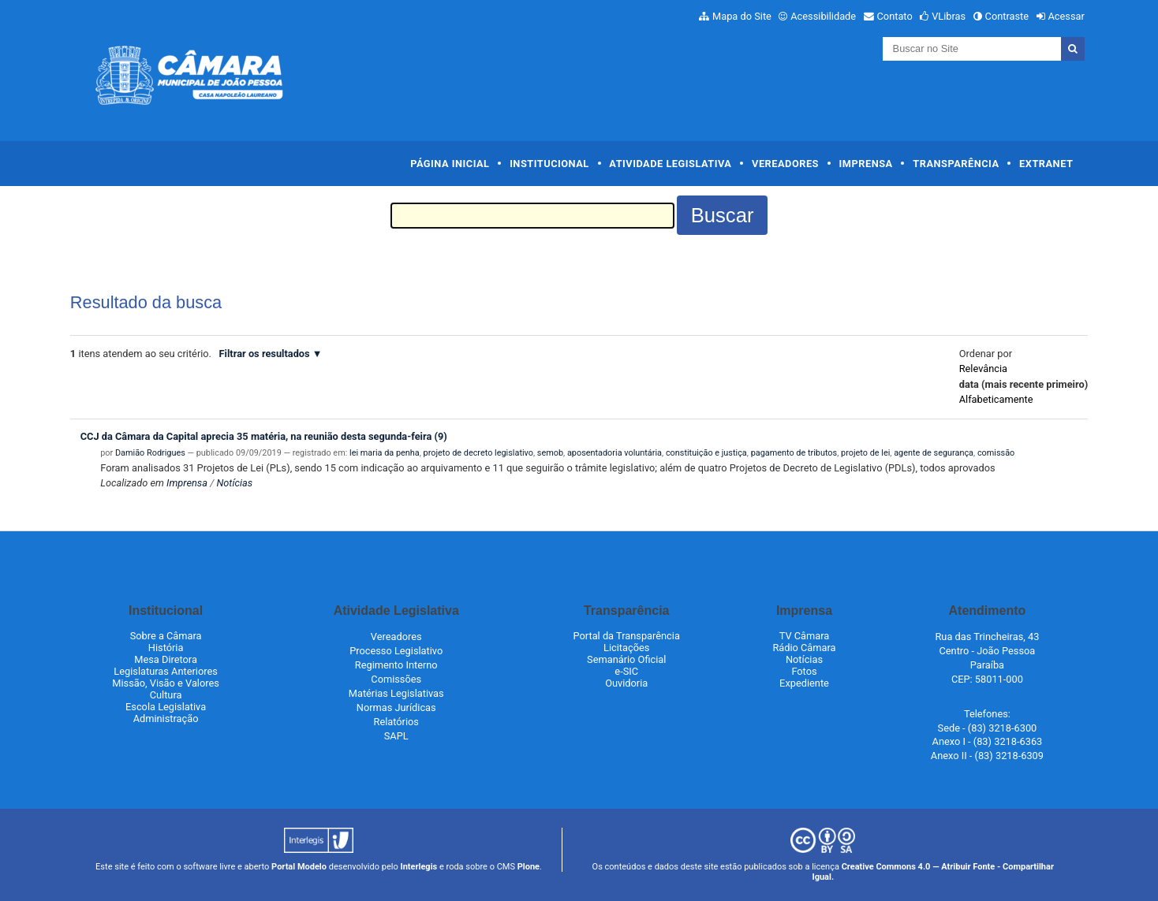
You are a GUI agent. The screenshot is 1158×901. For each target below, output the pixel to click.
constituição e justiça (706, 453)
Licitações (626, 647)
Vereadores (785, 163)
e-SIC (626, 671)
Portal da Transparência (626, 636)
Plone (528, 867)
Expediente (804, 683)
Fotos (803, 671)
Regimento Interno (396, 665)
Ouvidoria (626, 683)
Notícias (234, 483)
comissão (995, 453)
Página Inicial (449, 163)
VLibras (949, 16)
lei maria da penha (384, 453)
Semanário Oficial (626, 659)
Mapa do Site (741, 16)
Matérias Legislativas (396, 693)
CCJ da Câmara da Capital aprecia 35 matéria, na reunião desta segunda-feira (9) (263, 436)
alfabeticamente (996, 399)
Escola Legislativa (165, 707)
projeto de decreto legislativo (478, 453)
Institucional (549, 163)
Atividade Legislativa (670, 163)
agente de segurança (933, 453)
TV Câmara (804, 636)
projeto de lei (865, 453)
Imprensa (866, 163)
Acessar (1066, 16)
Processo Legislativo (396, 651)
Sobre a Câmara (166, 636)
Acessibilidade (823, 16)
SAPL (396, 736)
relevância (983, 368)
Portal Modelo (299, 867)
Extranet (1046, 163)
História (166, 647)
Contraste (1007, 16)
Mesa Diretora (165, 659)
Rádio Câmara (803, 647)
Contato (895, 16)
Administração (166, 718)
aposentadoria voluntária (614, 453)
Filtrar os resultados (264, 353)
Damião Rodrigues (150, 453)
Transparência (956, 163)
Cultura (166, 695)
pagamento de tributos (794, 453)
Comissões (396, 679)
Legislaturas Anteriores (165, 671)
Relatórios (396, 722)
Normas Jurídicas (396, 707)
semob (550, 453)
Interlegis (418, 867)
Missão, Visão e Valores (165, 683)
